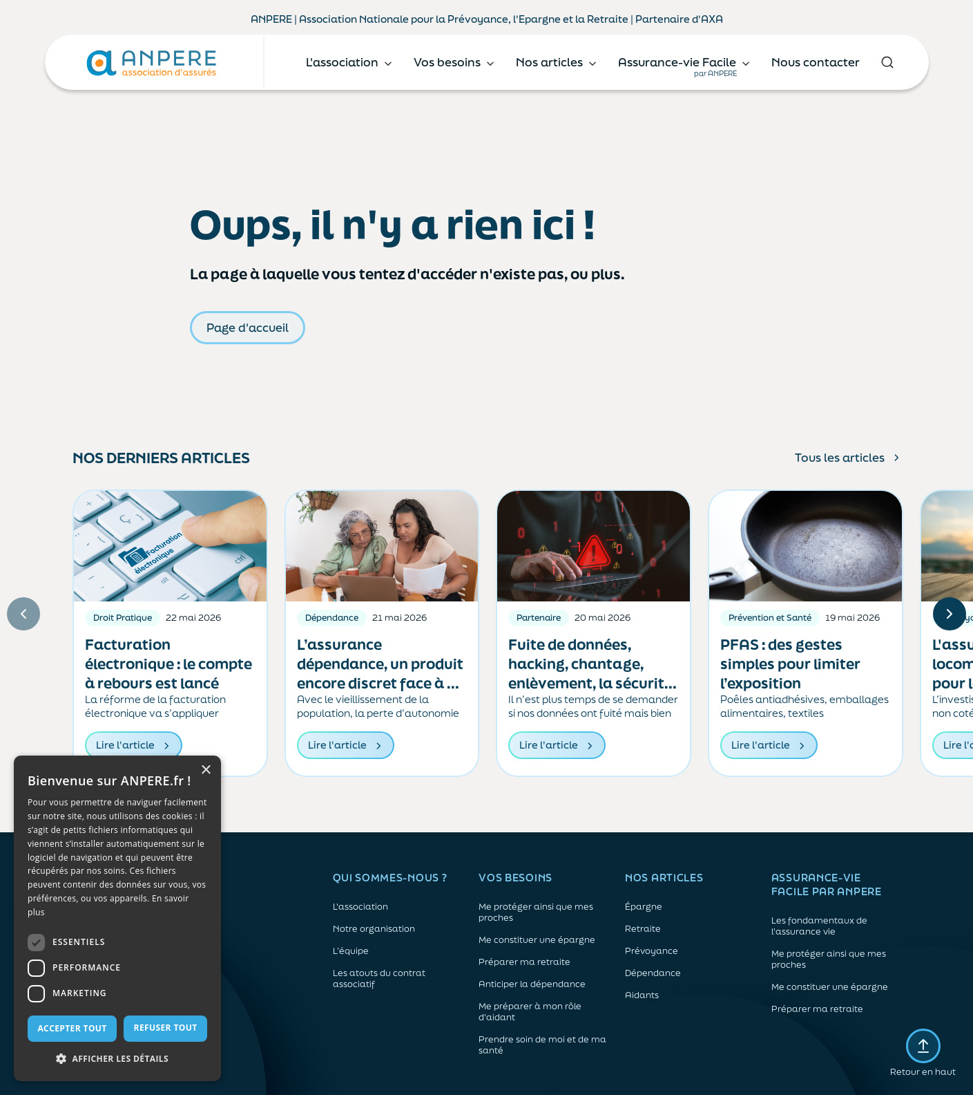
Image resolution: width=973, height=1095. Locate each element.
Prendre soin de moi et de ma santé (542, 1045)
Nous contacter (815, 62)
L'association (360, 906)
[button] (117, 1059)
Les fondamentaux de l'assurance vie (819, 926)
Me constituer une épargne (537, 940)
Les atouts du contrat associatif (379, 979)
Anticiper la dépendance (532, 984)
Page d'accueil (247, 327)
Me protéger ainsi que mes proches (536, 912)
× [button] (205, 770)
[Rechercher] (887, 62)
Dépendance (653, 973)
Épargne (643, 906)
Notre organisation (374, 929)
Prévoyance (651, 951)
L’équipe (351, 951)
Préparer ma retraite (524, 962)
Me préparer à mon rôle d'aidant (530, 1012)
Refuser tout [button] (166, 1027)
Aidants (642, 995)
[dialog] (117, 918)
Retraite (643, 929)
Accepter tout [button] (71, 1028)
